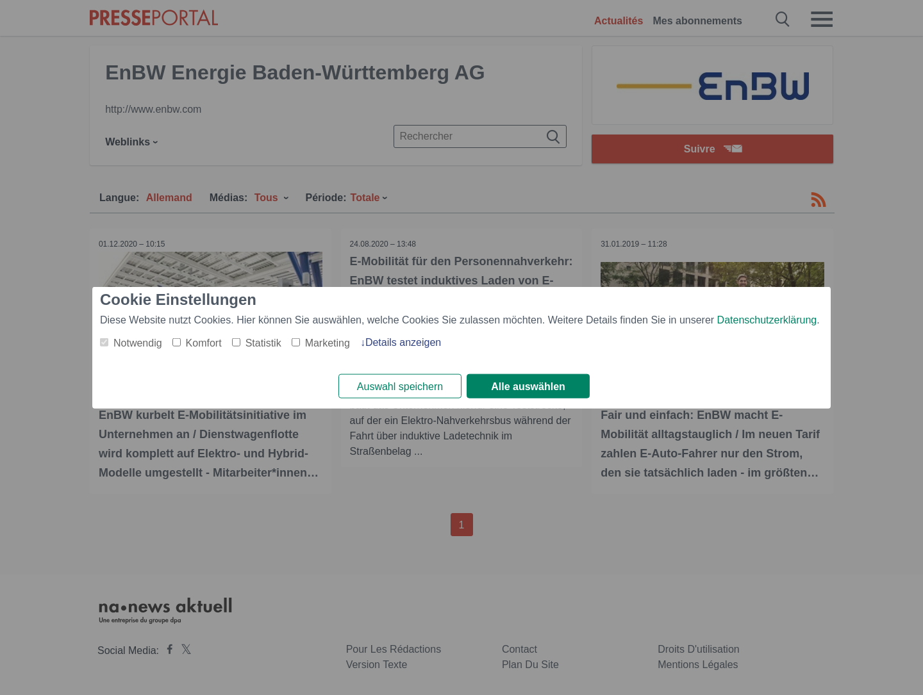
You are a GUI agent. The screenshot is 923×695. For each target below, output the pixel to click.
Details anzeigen (403, 341)
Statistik (263, 342)
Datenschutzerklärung (767, 319)
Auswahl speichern (400, 386)
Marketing (327, 342)
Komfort (204, 342)
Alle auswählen (528, 386)
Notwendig (137, 342)
